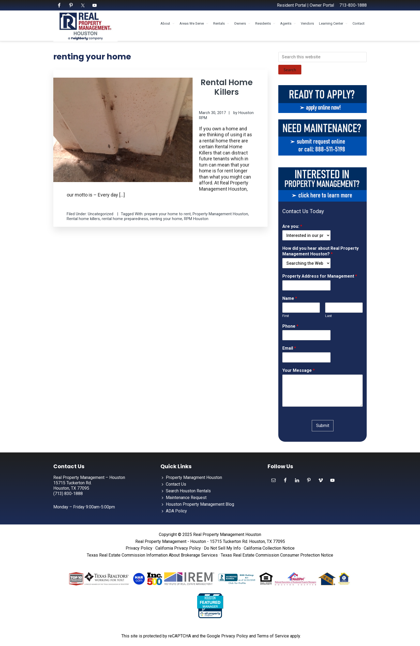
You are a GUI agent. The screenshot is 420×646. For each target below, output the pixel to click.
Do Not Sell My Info (222, 548)
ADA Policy (176, 510)
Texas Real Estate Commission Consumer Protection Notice (277, 555)
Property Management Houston (220, 213)
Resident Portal (291, 5)
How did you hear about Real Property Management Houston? (320, 251)
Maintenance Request (186, 497)
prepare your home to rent (167, 213)
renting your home (166, 218)
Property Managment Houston (194, 477)
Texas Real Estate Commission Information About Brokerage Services (152, 555)
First (285, 316)
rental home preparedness (125, 218)
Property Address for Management (319, 276)
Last (328, 316)
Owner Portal (322, 5)
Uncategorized (100, 213)
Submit (322, 425)
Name (289, 298)
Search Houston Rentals (188, 490)
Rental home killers (83, 218)
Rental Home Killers (227, 87)
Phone (290, 326)
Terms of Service (273, 636)
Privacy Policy (139, 548)
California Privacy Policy (178, 548)
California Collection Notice (269, 548)
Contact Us (176, 484)
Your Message (298, 370)
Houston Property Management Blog (200, 504)
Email (289, 348)
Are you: (292, 226)
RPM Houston (196, 218)
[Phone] (306, 335)
